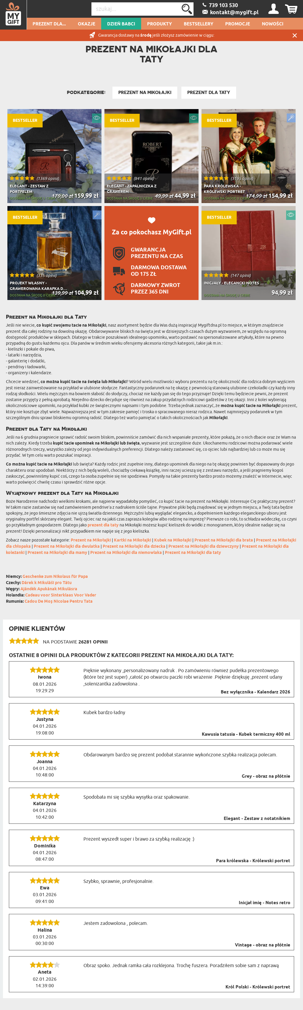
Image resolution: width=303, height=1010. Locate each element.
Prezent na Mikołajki (144, 92)
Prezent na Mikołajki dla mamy (57, 553)
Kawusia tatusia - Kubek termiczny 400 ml (246, 734)
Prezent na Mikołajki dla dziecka (134, 546)
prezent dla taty (103, 525)
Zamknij (294, 35)
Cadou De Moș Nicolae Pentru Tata (59, 601)
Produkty (159, 24)
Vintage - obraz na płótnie (262, 945)
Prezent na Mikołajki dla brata (223, 540)
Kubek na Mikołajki (172, 540)
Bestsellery (198, 24)
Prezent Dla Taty (208, 92)
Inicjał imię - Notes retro (264, 903)
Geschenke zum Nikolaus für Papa (55, 577)
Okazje (86, 24)
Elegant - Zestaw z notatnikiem (257, 819)
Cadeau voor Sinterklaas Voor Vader (60, 595)
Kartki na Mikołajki (132, 540)
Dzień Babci (121, 24)
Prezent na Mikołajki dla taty (193, 553)
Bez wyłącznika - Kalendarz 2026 (255, 692)
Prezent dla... (49, 24)
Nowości (272, 24)
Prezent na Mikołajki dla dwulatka (67, 546)
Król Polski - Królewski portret (257, 987)
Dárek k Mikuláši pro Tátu (47, 583)
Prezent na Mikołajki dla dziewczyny (203, 546)
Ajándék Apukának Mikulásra (48, 589)
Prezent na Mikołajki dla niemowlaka (126, 553)
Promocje (237, 24)
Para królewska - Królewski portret (253, 861)
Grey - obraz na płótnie (266, 776)
